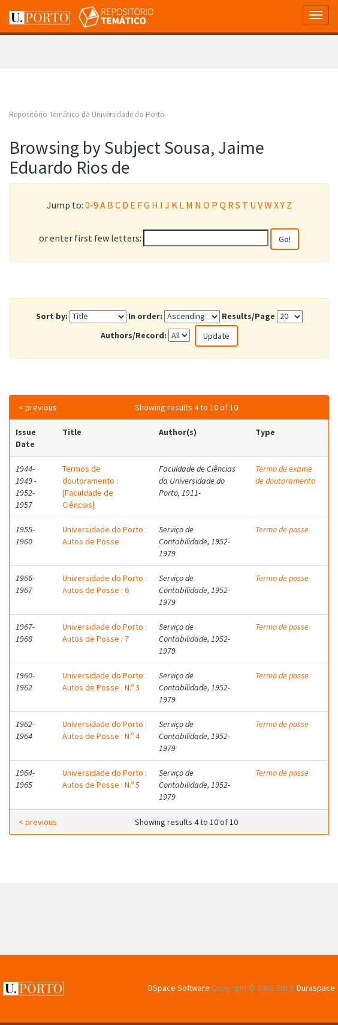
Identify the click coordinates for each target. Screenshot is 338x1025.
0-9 (91, 205)
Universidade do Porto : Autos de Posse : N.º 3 (104, 681)
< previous (38, 407)
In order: (145, 316)
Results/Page (248, 316)
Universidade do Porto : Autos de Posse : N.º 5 (104, 778)
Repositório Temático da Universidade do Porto (87, 114)
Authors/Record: (134, 335)
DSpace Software (179, 987)
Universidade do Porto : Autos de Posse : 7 (104, 632)
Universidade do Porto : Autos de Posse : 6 (104, 584)
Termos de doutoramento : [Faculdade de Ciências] (90, 486)
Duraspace (316, 987)
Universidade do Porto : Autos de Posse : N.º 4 (104, 730)
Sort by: (52, 316)
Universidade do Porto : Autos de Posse (104, 535)
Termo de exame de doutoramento (285, 474)
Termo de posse (282, 529)
